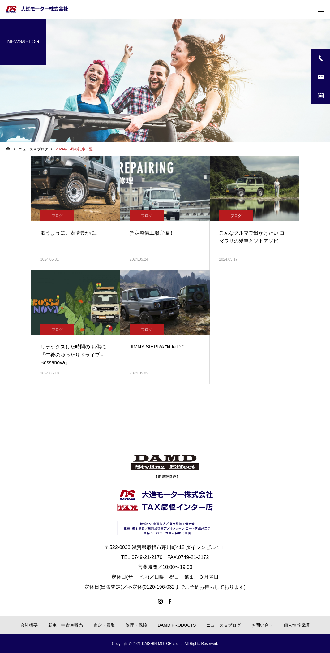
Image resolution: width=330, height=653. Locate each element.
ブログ (57, 216)
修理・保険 (136, 625)
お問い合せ (262, 625)
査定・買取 (104, 625)
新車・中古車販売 (65, 625)
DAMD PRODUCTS (177, 625)
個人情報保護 (297, 625)
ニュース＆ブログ (223, 625)
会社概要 (29, 625)
